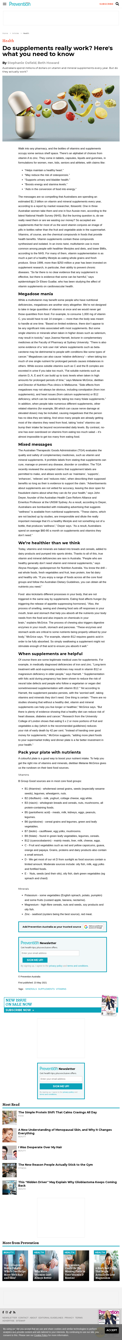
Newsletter (9, 1318)
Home (5, 33)
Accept (111, 1330)
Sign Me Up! (35, 960)
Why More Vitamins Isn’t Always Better (42, 1274)
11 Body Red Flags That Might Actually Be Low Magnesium (106, 1273)
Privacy (69, 1318)
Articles (15, 33)
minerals (31, 989)
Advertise (8, 1321)
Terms (79, 1318)
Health (26, 33)
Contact (23, 1318)
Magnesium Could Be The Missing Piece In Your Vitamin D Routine (75, 1271)
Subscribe (106, 4)
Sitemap (20, 1321)
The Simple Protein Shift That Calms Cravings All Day (57, 1112)
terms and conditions (77, 966)
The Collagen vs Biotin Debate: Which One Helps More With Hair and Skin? (15, 1271)
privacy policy (55, 966)
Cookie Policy (41, 1335)
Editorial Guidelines (51, 1318)
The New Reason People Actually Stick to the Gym (55, 1164)
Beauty (9, 1252)
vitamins (61, 989)
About (33, 1318)
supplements (46, 989)
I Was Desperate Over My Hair (40, 1147)
